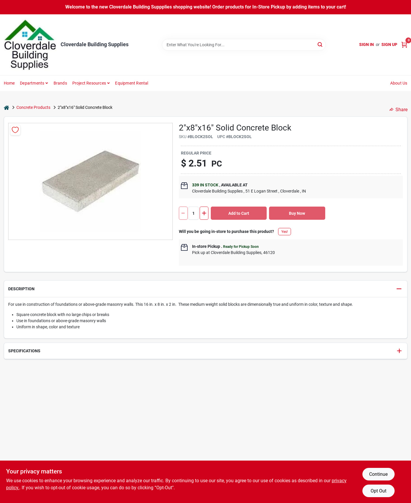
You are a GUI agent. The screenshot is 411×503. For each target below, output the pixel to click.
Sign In (366, 44)
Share (398, 109)
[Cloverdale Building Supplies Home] (30, 44)
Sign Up (389, 44)
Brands (60, 83)
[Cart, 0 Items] (404, 45)
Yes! (284, 232)
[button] (205, 289)
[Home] (6, 107)
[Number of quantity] (193, 213)
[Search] (320, 44)
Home (9, 83)
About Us (398, 83)
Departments (32, 83)
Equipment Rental (131, 83)
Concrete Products (33, 107)
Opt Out (378, 491)
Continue (378, 474)
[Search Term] (244, 45)
